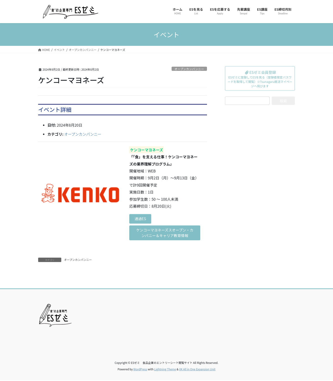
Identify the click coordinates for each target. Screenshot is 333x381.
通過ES (141, 219)
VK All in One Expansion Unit (197, 370)
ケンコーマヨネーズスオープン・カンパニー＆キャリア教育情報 (165, 233)
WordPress (140, 370)
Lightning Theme (165, 370)
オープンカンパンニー (189, 69)
